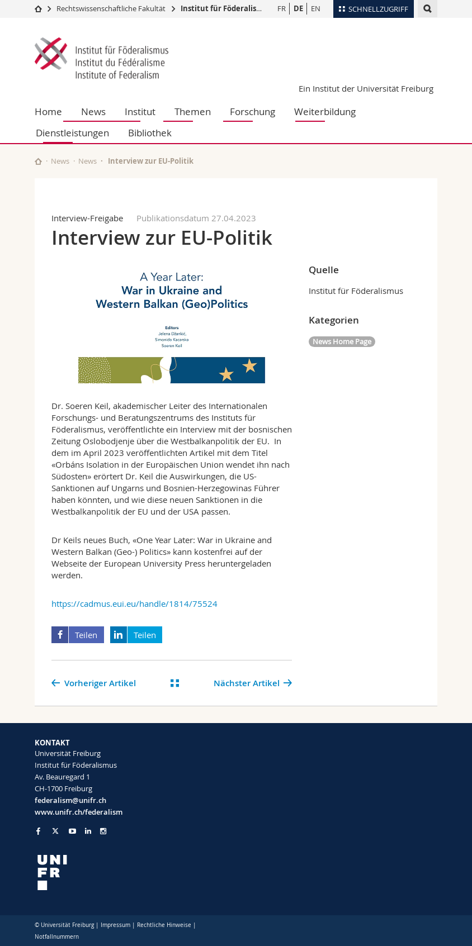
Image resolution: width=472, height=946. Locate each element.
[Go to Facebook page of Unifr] (38, 831)
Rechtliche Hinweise (164, 925)
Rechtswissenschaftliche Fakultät (111, 8)
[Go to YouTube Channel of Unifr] (72, 831)
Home (48, 111)
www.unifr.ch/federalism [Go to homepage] (78, 812)
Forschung (252, 111)
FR (281, 8)
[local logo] (131, 872)
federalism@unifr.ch (70, 800)
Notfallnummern (57, 936)
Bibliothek (150, 132)
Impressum (115, 925)
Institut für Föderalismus (226, 8)
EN (315, 8)
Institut (140, 111)
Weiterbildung (325, 111)
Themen (192, 111)
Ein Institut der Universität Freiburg (366, 88)
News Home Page (342, 341)
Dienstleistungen (72, 132)
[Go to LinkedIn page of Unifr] (88, 831)
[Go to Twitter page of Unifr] (55, 831)
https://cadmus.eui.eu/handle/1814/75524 (134, 603)
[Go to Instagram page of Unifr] (103, 831)
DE (298, 8)
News (93, 111)
